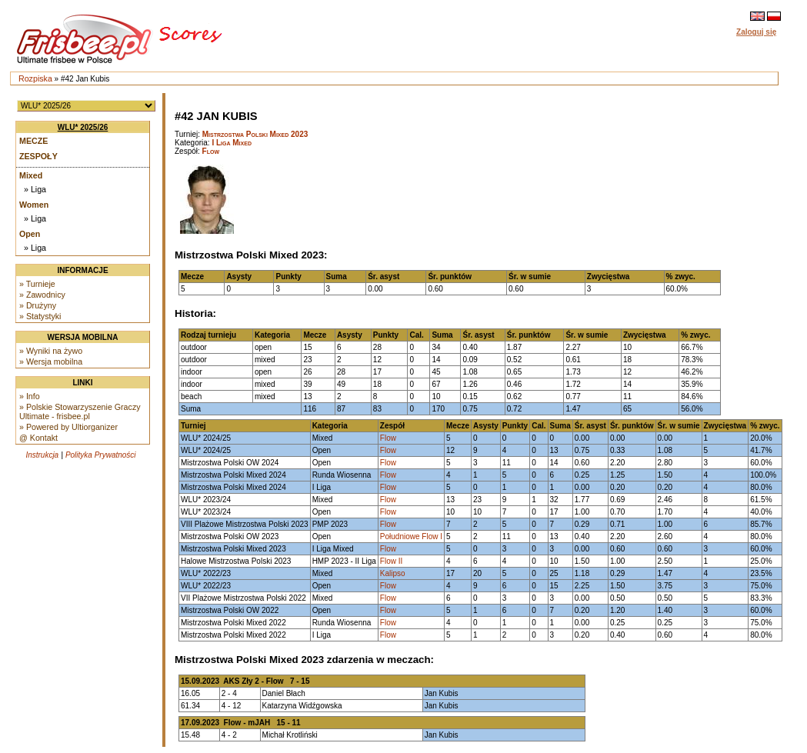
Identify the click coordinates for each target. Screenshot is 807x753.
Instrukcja (41, 455)
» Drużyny (37, 305)
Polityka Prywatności (100, 455)
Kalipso (392, 573)
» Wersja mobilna (50, 361)
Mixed (30, 175)
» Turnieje (37, 283)
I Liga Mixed (232, 142)
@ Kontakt (38, 437)
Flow (210, 151)
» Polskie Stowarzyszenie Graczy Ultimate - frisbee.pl (80, 411)
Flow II (391, 561)
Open (29, 233)
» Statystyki (40, 316)
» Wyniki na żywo (50, 350)
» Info (29, 396)
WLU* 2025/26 (83, 127)
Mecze (33, 140)
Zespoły (38, 156)
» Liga (35, 189)
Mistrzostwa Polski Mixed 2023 (255, 134)
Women (33, 204)
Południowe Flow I (411, 536)
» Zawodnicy (42, 294)
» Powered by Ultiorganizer (68, 426)
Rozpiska (35, 78)
